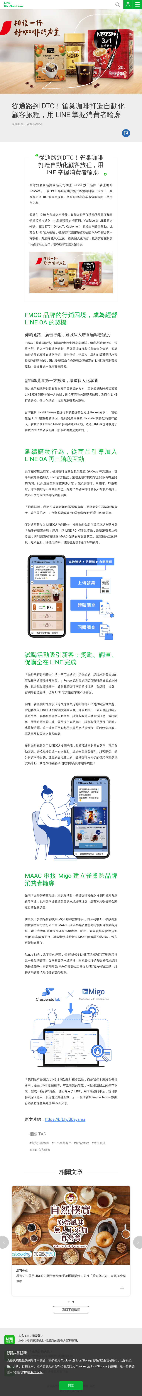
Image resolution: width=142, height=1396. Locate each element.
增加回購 (99, 1143)
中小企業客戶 (62, 1143)
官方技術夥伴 (40, 1143)
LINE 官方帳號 (40, 1150)
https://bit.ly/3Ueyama (65, 1119)
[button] (69, 1302)
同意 (71, 1385)
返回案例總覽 (71, 1309)
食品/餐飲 (82, 1143)
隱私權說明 (35, 1372)
